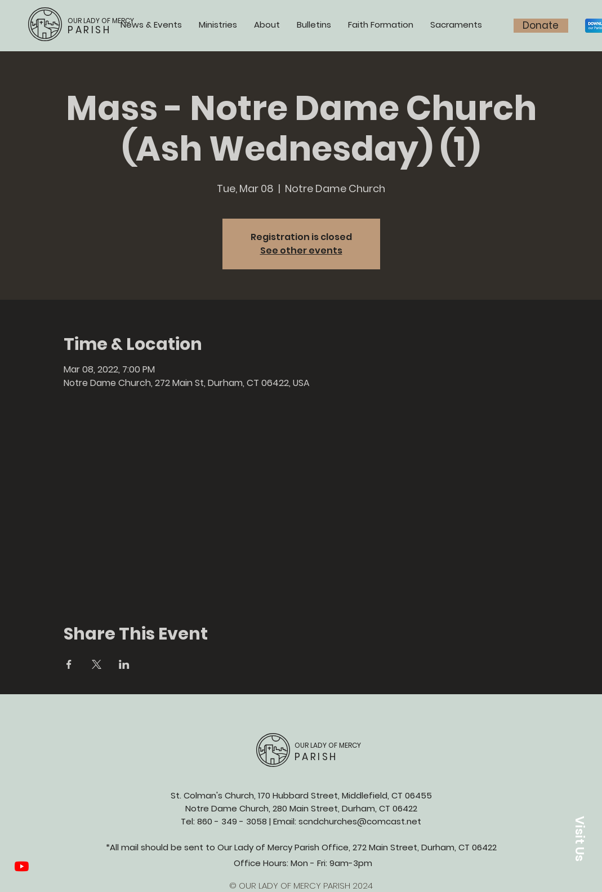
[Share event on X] (96, 664)
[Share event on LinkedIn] (124, 664)
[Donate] (541, 26)
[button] (579, 838)
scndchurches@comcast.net (359, 821)
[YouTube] (22, 866)
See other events (301, 250)
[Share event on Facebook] (69, 664)
